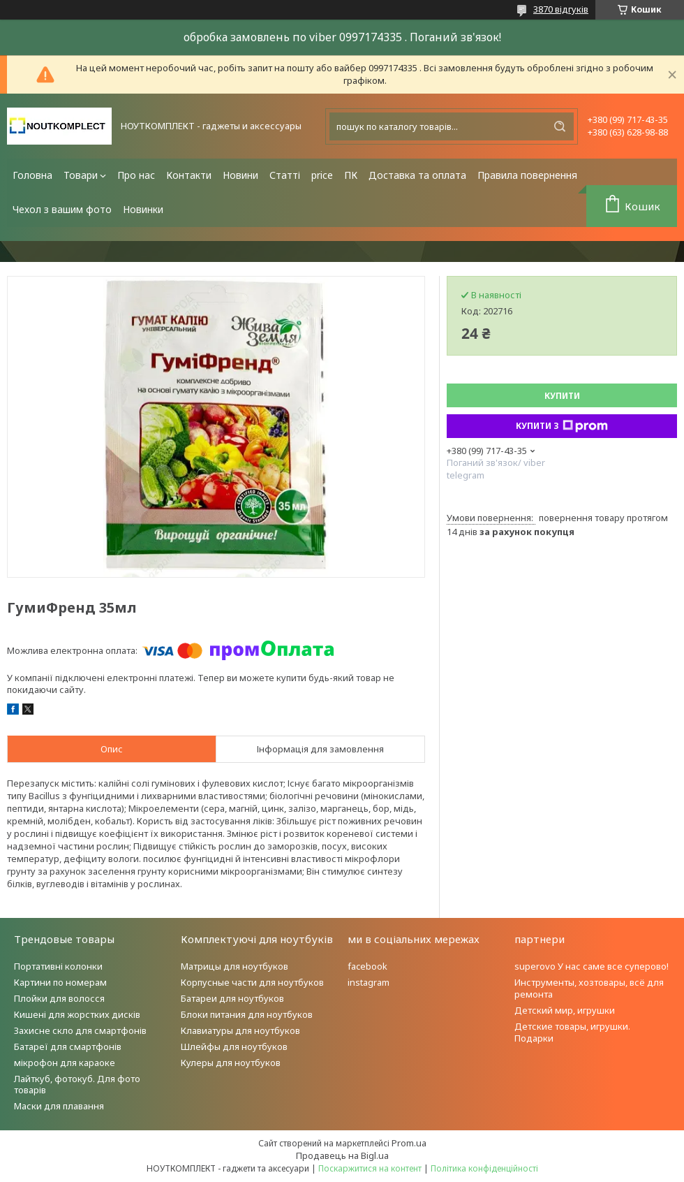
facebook (367, 966)
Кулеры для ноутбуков (231, 1062)
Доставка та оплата (417, 175)
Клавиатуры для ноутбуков (240, 1030)
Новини (240, 175)
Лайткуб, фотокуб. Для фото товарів (77, 1084)
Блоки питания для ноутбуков (247, 1014)
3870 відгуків (560, 9)
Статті (284, 175)
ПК (350, 175)
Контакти (188, 175)
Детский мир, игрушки (564, 1010)
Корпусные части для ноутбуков (252, 982)
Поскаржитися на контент (370, 1168)
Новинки (143, 209)
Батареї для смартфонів (67, 1046)
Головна (32, 175)
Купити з (562, 426)
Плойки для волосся (59, 998)
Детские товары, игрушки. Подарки (572, 1032)
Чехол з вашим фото (62, 209)
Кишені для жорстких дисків (77, 1014)
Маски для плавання (59, 1106)
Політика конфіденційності (484, 1168)
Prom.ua (409, 1143)
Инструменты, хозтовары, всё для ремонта (589, 988)
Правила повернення (527, 175)
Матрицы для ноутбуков (234, 966)
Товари (81, 175)
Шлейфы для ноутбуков (234, 1046)
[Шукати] (560, 126)
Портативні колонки (58, 966)
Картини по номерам (60, 982)
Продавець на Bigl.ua (342, 1155)
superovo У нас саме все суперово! (591, 966)
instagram (368, 982)
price (322, 175)
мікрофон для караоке (64, 1062)
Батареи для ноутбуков (232, 998)
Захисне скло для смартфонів (80, 1030)
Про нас (136, 175)
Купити (562, 396)
